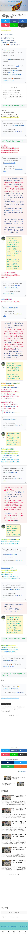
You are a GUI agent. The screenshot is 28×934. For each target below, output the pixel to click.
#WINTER (11, 72)
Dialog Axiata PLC (13, 539)
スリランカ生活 (21, 706)
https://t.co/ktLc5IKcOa (9, 163)
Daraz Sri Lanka (5, 572)
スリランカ (4, 706)
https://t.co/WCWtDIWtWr (10, 660)
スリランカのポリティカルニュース (12, 94)
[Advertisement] (14, 730)
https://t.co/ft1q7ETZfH (11, 472)
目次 (12, 87)
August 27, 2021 (19, 692)
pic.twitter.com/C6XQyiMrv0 (10, 688)
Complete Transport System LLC (10, 387)
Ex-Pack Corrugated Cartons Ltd (9, 451)
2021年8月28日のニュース (13, 413)
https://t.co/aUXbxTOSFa (10, 554)
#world (17, 66)
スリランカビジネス (16, 709)
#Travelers (15, 70)
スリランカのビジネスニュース (11, 92)
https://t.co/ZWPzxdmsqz (14, 589)
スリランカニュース (6, 704)
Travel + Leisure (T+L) (7, 40)
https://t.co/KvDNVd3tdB (14, 74)
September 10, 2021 (8, 80)
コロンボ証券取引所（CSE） (9, 455)
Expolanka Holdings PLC (12, 383)
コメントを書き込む (14, 912)
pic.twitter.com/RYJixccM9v (10, 287)
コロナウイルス (12, 706)
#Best (9, 59)
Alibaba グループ (5, 568)
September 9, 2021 (8, 293)
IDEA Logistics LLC (11, 406)
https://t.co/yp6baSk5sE (9, 419)
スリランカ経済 (5, 711)
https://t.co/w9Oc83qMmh (17, 125)
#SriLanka (6, 50)
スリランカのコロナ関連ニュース (12, 90)
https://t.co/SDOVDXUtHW (10, 308)
